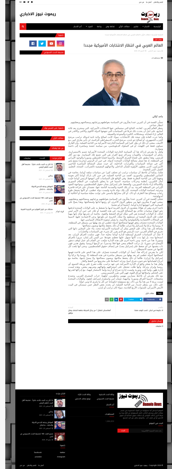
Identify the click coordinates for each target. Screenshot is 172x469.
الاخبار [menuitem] (141, 26)
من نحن (136, 2)
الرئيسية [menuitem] (151, 26)
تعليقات (22, 158)
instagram (56, 456)
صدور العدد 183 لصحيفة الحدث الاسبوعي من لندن (31, 199)
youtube (33, 456)
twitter (57, 452)
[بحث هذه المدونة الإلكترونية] (140, 431)
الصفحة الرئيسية (152, 34)
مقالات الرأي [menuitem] (119, 26)
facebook (32, 452)
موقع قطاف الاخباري (77, 398)
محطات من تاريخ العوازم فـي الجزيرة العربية (31, 209)
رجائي (45, 175)
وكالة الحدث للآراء (79, 394)
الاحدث (37, 158)
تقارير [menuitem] (130, 26)
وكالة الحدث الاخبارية (101, 394)
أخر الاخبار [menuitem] (72, 26)
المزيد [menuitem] (85, 26)
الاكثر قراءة (52, 158)
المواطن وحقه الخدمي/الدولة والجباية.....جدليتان (36, 188)
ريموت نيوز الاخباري (32, 13)
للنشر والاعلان (153, 2)
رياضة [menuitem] (94, 26)
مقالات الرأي (140, 34)
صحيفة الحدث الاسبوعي (100, 398)
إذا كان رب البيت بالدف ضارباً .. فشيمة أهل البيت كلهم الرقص (31, 166)
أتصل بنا (143, 2)
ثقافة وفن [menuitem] (105, 26)
